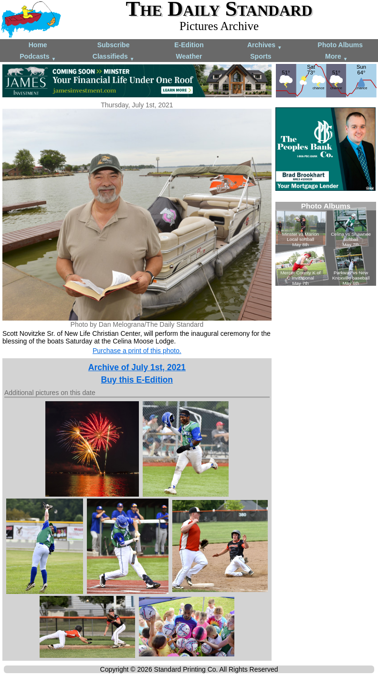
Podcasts (38, 57)
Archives (264, 45)
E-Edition (188, 45)
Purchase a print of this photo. (137, 350)
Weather (189, 56)
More (336, 57)
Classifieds (114, 57)
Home (38, 45)
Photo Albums (340, 45)
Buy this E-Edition (137, 380)
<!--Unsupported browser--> (325, 244)
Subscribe (113, 45)
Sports (260, 56)
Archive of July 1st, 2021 (137, 367)
